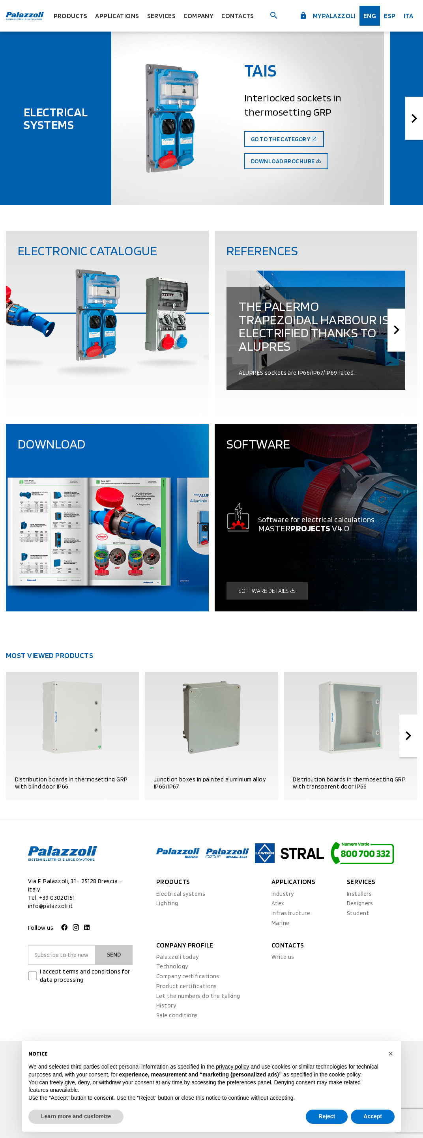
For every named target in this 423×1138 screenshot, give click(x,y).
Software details (267, 590)
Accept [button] (372, 1116)
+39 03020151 (57, 897)
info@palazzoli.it (50, 906)
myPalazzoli (327, 16)
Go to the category (284, 139)
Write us (282, 956)
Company (198, 16)
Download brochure (286, 161)
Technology (172, 966)
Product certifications (186, 986)
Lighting (167, 903)
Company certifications (187, 976)
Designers (360, 903)
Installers (359, 893)
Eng (369, 16)
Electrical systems (180, 893)
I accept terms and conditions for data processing (85, 975)
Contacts (237, 16)
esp (389, 16)
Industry (282, 893)
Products (71, 16)
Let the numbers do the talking (198, 996)
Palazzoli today (177, 956)
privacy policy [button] (232, 1066)
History (166, 1005)
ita (408, 16)
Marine (280, 923)
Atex (277, 903)
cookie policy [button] (344, 1074)
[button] (390, 1053)
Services (161, 16)
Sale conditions (177, 1015)
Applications (117, 16)
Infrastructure (290, 913)
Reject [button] (326, 1116)
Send (114, 954)
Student (358, 913)
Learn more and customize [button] (76, 1116)
